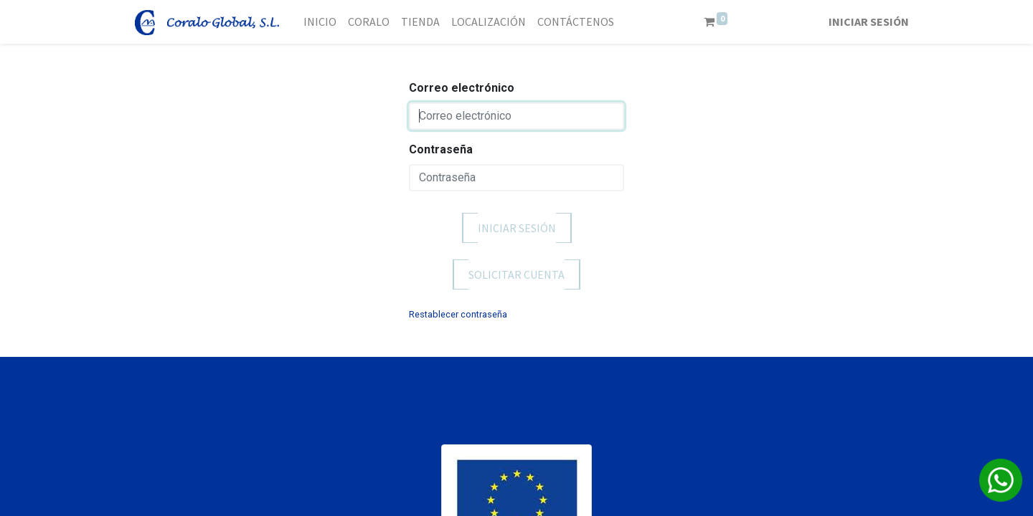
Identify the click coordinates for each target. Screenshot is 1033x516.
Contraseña (441, 149)
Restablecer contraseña (458, 314)
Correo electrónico (461, 88)
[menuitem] (320, 21)
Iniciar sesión (869, 21)
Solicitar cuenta (516, 274)
